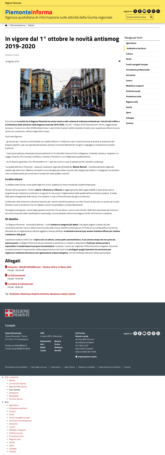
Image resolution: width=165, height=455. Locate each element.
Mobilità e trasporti (135, 85)
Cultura (129, 53)
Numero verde (81, 336)
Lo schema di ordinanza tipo (20, 283)
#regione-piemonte (40, 293)
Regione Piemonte (13, 2)
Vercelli (57, 350)
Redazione (13, 392)
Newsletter (14, 395)
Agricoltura (131, 43)
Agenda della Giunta (18, 386)
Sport (128, 112)
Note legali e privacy (39, 367)
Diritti (128, 59)
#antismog (25, 293)
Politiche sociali (133, 91)
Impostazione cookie (86, 356)
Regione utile (132, 101)
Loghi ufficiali (69, 367)
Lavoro (129, 80)
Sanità (129, 107)
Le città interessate (16, 275)
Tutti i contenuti (11, 377)
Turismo (129, 123)
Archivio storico (16, 399)
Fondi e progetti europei (137, 64)
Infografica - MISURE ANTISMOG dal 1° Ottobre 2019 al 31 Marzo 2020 (39, 266)
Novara (57, 341)
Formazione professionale (138, 69)
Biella (42, 347)
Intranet (127, 367)
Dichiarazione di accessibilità (16, 367)
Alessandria (45, 341)
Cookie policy (56, 367)
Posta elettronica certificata (109, 367)
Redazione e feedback (86, 367)
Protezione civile (133, 96)
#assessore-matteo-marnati (62, 293)
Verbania (58, 347)
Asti (42, 344)
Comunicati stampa (17, 383)
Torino (57, 344)
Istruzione (130, 75)
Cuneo (43, 350)
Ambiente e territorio (136, 48)
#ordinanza (15, 293)
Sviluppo (130, 117)
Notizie (12, 380)
